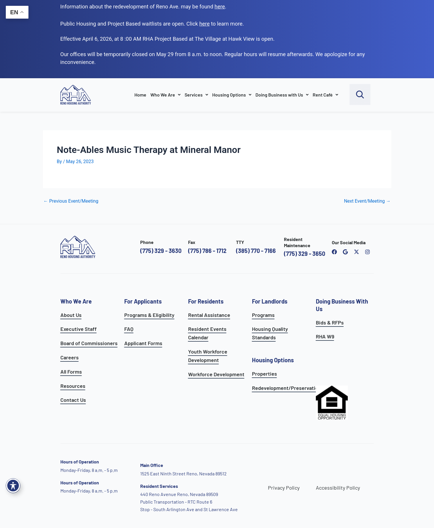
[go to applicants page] (204, 24)
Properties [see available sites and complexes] (264, 373)
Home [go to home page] (140, 94)
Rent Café (325, 94)
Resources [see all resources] (72, 386)
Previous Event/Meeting (71, 201)
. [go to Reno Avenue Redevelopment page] (220, 6)
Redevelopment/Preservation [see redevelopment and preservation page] (286, 388)
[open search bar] (360, 94)
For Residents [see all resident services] (206, 301)
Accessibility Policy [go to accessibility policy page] (338, 487)
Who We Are (165, 94)
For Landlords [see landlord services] (269, 301)
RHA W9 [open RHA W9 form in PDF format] (325, 336)
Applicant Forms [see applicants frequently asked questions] (143, 343)
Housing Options (231, 94)
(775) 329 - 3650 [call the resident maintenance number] (304, 253)
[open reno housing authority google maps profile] (345, 251)
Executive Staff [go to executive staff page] (78, 329)
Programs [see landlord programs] (263, 315)
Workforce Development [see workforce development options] (216, 374)
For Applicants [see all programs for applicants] (143, 301)
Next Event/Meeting (367, 201)
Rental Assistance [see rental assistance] (209, 315)
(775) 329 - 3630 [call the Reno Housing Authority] (160, 250)
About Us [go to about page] (71, 315)
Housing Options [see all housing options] (273, 359)
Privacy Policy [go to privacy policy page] (284, 487)
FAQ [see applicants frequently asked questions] (129, 329)
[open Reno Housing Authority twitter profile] (356, 251)
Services (196, 94)
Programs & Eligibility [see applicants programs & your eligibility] (149, 315)
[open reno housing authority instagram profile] (367, 251)
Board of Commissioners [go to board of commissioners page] (89, 343)
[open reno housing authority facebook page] (334, 251)
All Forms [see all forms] (71, 371)
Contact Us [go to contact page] (73, 400)
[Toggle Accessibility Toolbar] (13, 486)
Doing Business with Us (282, 94)
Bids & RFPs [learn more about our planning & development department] (330, 322)
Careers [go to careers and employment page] (69, 357)
